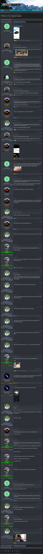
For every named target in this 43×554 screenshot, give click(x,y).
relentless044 (7, 103)
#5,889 (41, 132)
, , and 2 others (22, 57)
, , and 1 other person (24, 40)
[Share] (38, 24)
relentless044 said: (17, 211)
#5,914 (41, 454)
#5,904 (41, 318)
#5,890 (41, 143)
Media (18, 10)
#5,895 (41, 209)
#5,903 (41, 306)
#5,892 (41, 176)
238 (21, 21)
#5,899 (41, 257)
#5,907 (41, 354)
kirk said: (15, 272)
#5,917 (41, 491)
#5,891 (41, 161)
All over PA (10, 383)
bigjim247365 (6, 81)
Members (24, 10)
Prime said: (16, 134)
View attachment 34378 (18, 213)
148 (12, 21)
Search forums (7, 12)
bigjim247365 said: (17, 89)
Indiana (11, 32)
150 (17, 21)
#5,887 (41, 109)
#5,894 (41, 198)
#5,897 (41, 232)
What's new (12, 10)
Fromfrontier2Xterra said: (18, 483)
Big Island (10, 51)
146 (8, 21)
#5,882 (41, 43)
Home (2, 10)
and (18, 72)
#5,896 (41, 221)
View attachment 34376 (18, 80)
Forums (7, 10)
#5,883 (41, 60)
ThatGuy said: (16, 62)
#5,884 (41, 75)
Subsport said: (16, 45)
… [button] (6, 21)
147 (10, 21)
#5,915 (41, 467)
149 (15, 21)
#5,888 (41, 120)
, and (19, 84)
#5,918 (41, 503)
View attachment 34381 (18, 486)
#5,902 (41, 294)
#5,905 (41, 330)
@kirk (27, 344)
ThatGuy (7, 49)
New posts (2, 12)
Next (23, 21)
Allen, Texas (10, 254)
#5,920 (41, 528)
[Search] (41, 10)
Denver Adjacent (9, 218)
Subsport (7, 30)
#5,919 (41, 515)
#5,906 (41, 342)
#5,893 (41, 187)
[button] (15, 10)
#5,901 (41, 282)
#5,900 (41, 270)
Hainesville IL (10, 84)
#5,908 (41, 373)
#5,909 (41, 385)
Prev (2, 21)
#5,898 (41, 244)
